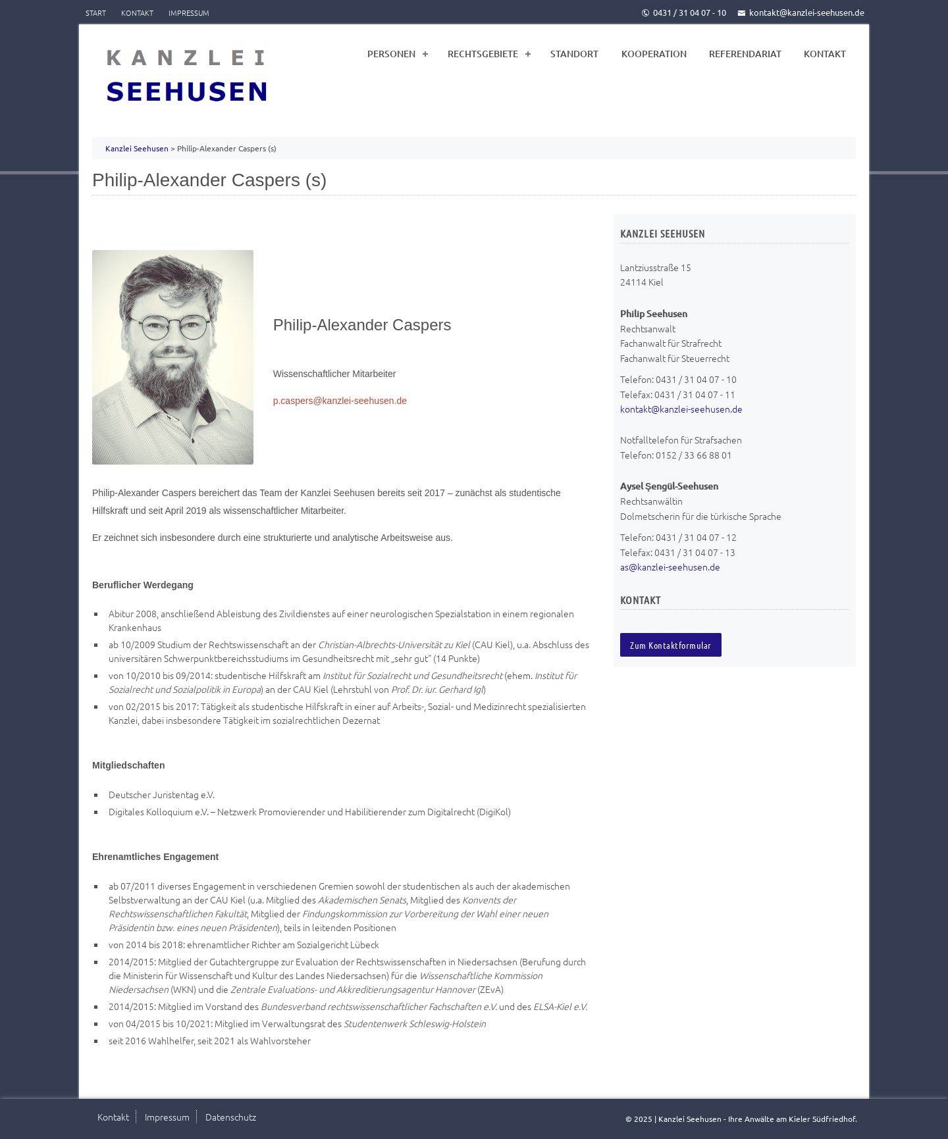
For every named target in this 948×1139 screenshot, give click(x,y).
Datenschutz (230, 1116)
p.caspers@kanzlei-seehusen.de (340, 400)
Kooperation (654, 53)
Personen (391, 53)
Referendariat (745, 53)
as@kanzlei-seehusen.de (670, 566)
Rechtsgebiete (483, 53)
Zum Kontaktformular (671, 645)
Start (96, 12)
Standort (574, 53)
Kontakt (137, 12)
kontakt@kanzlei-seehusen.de (800, 12)
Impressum (189, 12)
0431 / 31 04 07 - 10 (683, 12)
